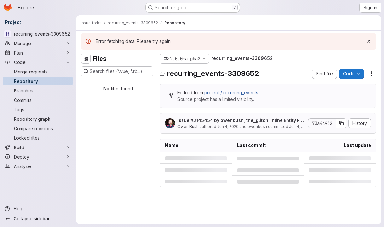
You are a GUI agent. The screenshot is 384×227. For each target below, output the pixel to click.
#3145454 (201, 120)
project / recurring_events (231, 92)
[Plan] (38, 52)
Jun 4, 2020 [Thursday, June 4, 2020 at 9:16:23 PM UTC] (228, 126)
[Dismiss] (369, 41)
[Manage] (38, 43)
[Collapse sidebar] (38, 218)
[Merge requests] (38, 71)
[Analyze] (38, 166)
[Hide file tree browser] (86, 59)
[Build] (38, 147)
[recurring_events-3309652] (38, 33)
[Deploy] (38, 156)
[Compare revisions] (38, 128)
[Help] (38, 208)
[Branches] (38, 90)
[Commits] (38, 100)
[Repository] (38, 81)
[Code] (38, 62)
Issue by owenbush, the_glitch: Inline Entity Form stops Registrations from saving (240, 121)
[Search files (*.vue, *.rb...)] (117, 71)
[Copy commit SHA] (341, 123)
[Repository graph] (38, 118)
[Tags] (38, 109)
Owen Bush (188, 126)
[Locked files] (38, 137)
